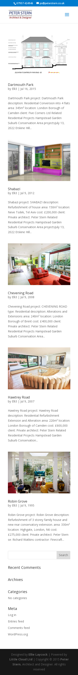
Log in (12, 615)
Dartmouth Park (20, 84)
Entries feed (16, 621)
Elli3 (14, 89)
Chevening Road (20, 293)
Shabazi (14, 189)
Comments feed (19, 628)
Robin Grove (17, 501)
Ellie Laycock (38, 654)
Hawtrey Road (19, 397)
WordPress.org (18, 634)
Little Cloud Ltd (20, 659)
